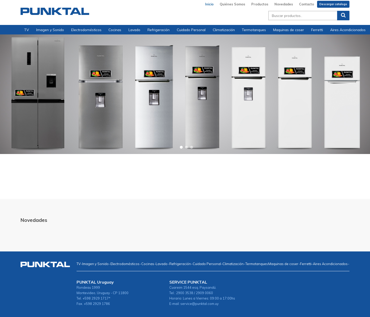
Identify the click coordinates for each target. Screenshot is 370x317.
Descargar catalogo (333, 4)
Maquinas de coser (288, 30)
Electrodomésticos (86, 30)
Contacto (306, 4)
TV (26, 30)
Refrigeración (158, 30)
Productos (259, 4)
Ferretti (317, 30)
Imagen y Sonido (50, 30)
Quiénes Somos (232, 4)
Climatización (224, 30)
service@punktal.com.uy (199, 304)
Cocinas (114, 30)
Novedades (283, 4)
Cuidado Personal (191, 30)
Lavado (134, 30)
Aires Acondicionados (348, 30)
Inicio (209, 4)
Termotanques (254, 30)
